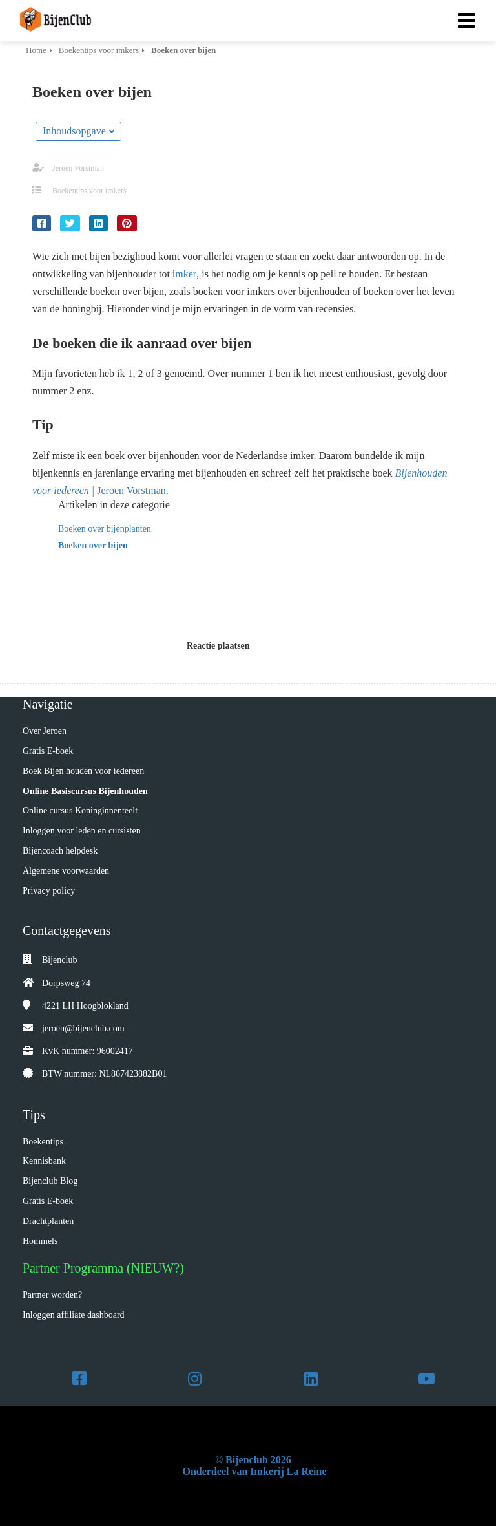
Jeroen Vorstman (78, 168)
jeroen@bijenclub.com (83, 1028)
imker (184, 273)
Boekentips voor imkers (89, 190)
